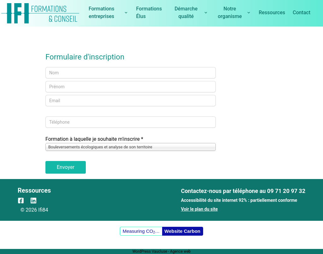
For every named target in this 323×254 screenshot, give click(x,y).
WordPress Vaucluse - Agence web (161, 251)
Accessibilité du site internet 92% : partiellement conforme (239, 200)
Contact (301, 12)
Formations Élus (149, 12)
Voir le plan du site (199, 209)
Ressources (272, 12)
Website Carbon (182, 231)
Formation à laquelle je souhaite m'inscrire (94, 139)
